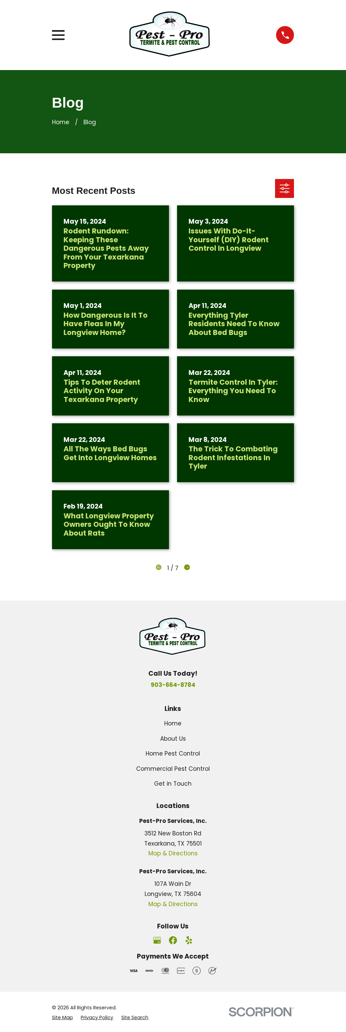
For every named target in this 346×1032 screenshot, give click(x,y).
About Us (173, 739)
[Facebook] (173, 940)
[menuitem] (62, 1017)
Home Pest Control (173, 753)
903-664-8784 (173, 685)
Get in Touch (173, 784)
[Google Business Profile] (157, 940)
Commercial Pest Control (173, 769)
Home (172, 723)
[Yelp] (189, 940)
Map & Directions (173, 853)
